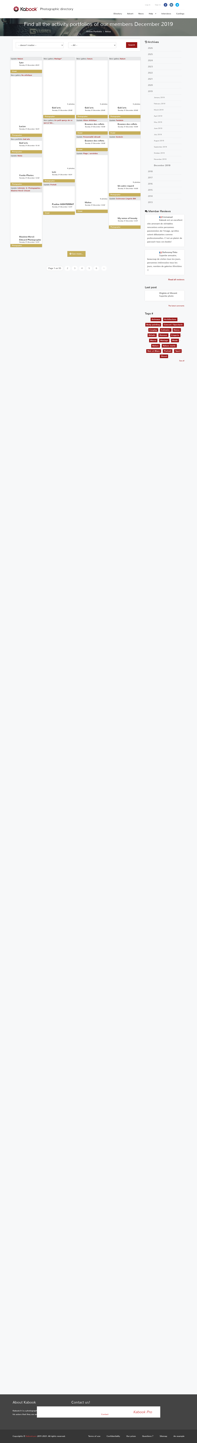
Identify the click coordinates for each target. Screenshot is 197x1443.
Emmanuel (166, 217)
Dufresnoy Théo (168, 252)
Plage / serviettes (74, 289)
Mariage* (50, 63)
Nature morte (169, 345)
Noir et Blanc (153, 351)
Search (131, 45)
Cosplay (153, 330)
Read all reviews (176, 279)
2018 (150, 171)
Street (164, 356)
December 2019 (162, 165)
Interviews (166, 13)
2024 (150, 60)
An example (179, 1436)
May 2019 (158, 122)
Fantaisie (95, 228)
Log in (147, 5)
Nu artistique (26, 143)
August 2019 (159, 141)
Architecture (170, 319)
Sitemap (163, 1436)
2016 (150, 183)
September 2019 (160, 147)
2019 (150, 91)
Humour (163, 335)
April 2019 (158, 116)
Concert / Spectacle (173, 324)
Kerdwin (95, 249)
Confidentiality (113, 1436)
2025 (150, 54)
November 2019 (160, 159)
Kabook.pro (31, 1436)
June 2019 (158, 128)
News (141, 13)
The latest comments (176, 306)
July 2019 (158, 134)
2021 (150, 79)
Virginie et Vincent (168, 293)
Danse (177, 330)
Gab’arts (26, 274)
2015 (150, 190)
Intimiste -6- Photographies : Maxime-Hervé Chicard (26, 359)
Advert (130, 13)
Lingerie (175, 335)
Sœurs (74, 86)
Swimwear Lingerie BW (102, 388)
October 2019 (159, 153)
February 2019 (159, 104)
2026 (150, 48)
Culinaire (165, 330)
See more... (76, 253)
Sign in (158, 5)
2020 (150, 85)
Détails (152, 335)
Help (152, 13)
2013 (150, 202)
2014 (150, 196)
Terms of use (94, 1436)
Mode (175, 340)
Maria (19, 313)
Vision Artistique (74, 223)
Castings (180, 13)
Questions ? (147, 1436)
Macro (153, 340)
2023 (150, 66)
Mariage (164, 340)
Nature (20, 59)
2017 (150, 177)
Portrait (45, 345)
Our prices (131, 1436)
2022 (150, 72)
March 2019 (158, 110)
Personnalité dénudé (75, 245)
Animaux (156, 319)
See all (181, 361)
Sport (178, 351)
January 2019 (159, 97)
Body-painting (153, 324)
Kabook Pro (142, 1412)
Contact (104, 1414)
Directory (118, 13)
